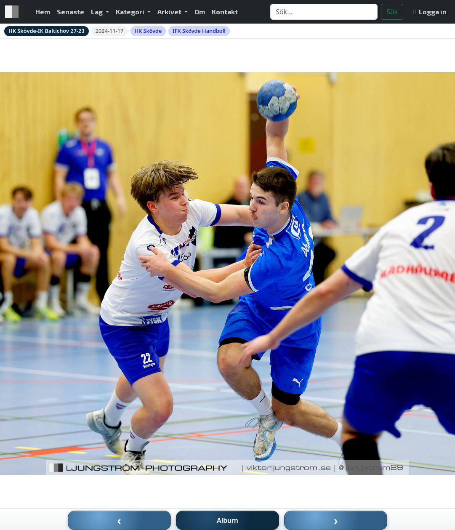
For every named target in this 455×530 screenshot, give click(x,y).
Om (199, 12)
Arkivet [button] (170, 12)
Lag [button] (97, 12)
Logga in (430, 12)
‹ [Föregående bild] (119, 520)
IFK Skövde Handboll (199, 31)
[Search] (324, 12)
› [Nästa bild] (336, 520)
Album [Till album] (227, 520)
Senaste (70, 12)
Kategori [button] (131, 12)
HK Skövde (148, 31)
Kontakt (225, 12)
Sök (392, 11)
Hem (42, 12)
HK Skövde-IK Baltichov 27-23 (46, 31)
